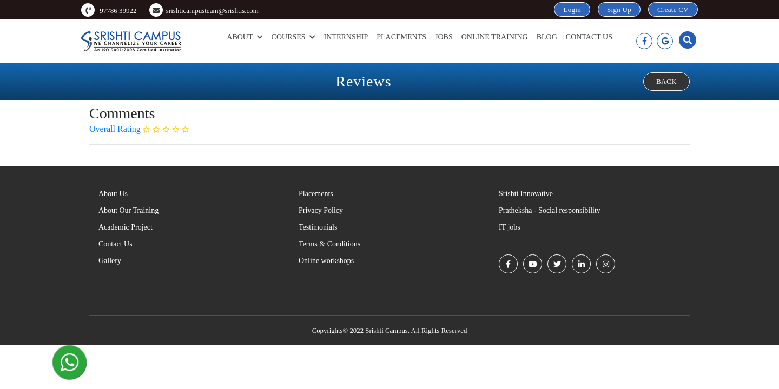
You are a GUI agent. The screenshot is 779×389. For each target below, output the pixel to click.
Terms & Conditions (329, 244)
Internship (346, 37)
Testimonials (318, 227)
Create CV (673, 9)
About (244, 37)
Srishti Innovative (526, 194)
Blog (547, 37)
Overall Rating (116, 128)
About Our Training (128, 210)
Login (572, 9)
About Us (113, 194)
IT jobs (509, 227)
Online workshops (326, 261)
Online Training (494, 37)
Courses (293, 37)
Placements (401, 37)
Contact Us (589, 37)
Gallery (109, 261)
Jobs (444, 37)
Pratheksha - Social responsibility (549, 210)
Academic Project (125, 227)
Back (666, 81)
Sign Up (619, 9)
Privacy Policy (321, 210)
